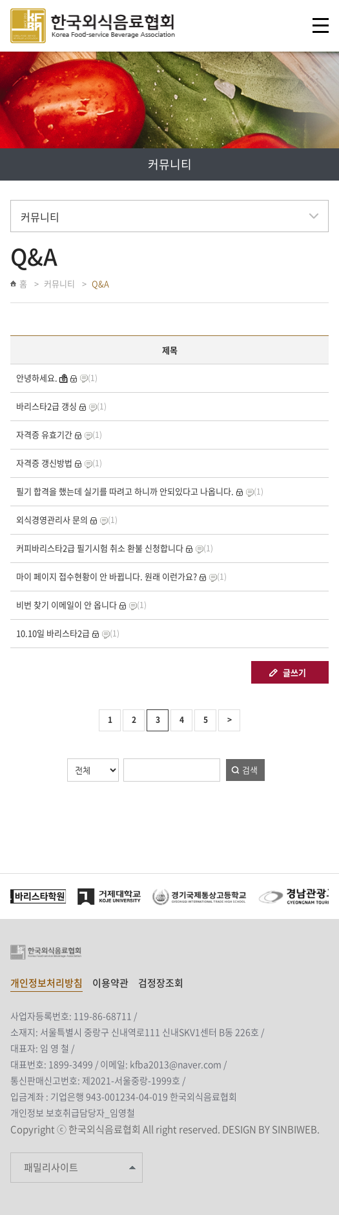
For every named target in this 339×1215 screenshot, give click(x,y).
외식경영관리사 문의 (52, 519)
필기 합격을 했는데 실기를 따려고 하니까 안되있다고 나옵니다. (125, 491)
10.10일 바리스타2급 (53, 633)
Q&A (100, 283)
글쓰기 (294, 672)
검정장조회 (160, 983)
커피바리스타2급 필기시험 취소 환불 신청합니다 (99, 548)
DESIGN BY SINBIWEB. (271, 1129)
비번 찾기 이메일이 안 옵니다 (66, 604)
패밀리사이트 (51, 1167)
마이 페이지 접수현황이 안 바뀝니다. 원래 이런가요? (106, 576)
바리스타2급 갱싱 (46, 406)
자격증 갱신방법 (44, 463)
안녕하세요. (36, 377)
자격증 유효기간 (44, 434)
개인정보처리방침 (46, 983)
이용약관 (110, 983)
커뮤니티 (59, 283)
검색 (250, 770)
